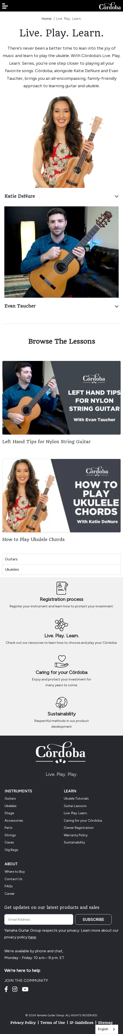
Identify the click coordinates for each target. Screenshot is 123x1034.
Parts (9, 828)
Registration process (61, 599)
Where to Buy (15, 872)
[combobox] (106, 1029)
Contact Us (13, 879)
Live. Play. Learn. (61, 636)
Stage (9, 813)
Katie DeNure (61, 196)
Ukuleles (12, 569)
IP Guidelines (81, 1023)
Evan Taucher (61, 305)
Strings (10, 835)
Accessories (14, 821)
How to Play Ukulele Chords (33, 539)
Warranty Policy (76, 835)
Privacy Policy (23, 1023)
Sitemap (105, 1023)
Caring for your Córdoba (61, 672)
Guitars (11, 559)
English (103, 1029)
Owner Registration (79, 828)
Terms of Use (52, 1023)
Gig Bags (11, 850)
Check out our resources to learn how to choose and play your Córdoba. (61, 643)
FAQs (9, 886)
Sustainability (61, 714)
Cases (9, 842)
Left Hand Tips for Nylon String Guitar (46, 441)
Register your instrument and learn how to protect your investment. (62, 606)
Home (46, 19)
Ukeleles (11, 806)
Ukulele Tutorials (76, 798)
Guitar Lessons (75, 806)
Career (10, 894)
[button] (5, 6)
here (32, 937)
